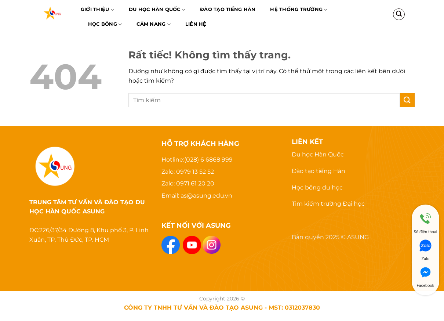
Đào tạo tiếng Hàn (318, 170)
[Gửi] (407, 100)
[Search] (399, 14)
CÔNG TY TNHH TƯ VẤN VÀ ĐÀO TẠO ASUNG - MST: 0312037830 (222, 307)
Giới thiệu (97, 9)
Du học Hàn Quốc (157, 9)
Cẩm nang (154, 24)
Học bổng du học (317, 187)
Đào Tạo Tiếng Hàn (227, 9)
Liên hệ (196, 24)
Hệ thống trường (298, 9)
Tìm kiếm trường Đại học (328, 203)
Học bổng (105, 24)
